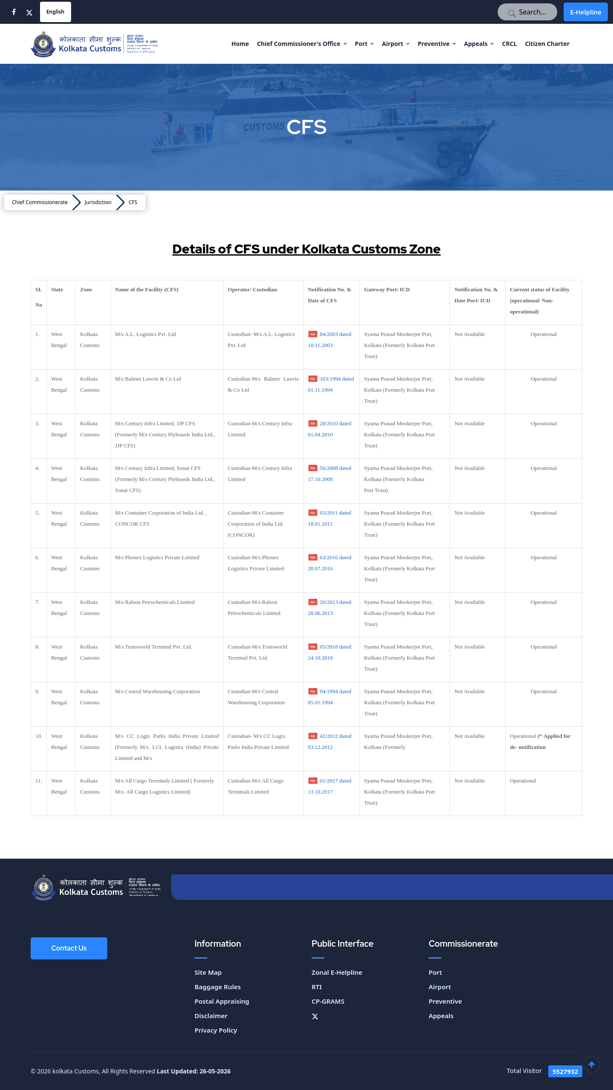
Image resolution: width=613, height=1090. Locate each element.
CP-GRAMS (328, 1001)
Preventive (434, 44)
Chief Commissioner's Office (299, 44)
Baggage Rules (218, 986)
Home (240, 44)
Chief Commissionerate (40, 202)
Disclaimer (211, 1015)
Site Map (208, 972)
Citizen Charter (547, 44)
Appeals (475, 44)
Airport (392, 44)
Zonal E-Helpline (337, 972)
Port (361, 44)
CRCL (509, 44)
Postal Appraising (222, 1001)
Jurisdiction (98, 202)
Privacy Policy (216, 1030)
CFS (133, 202)
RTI (317, 986)
